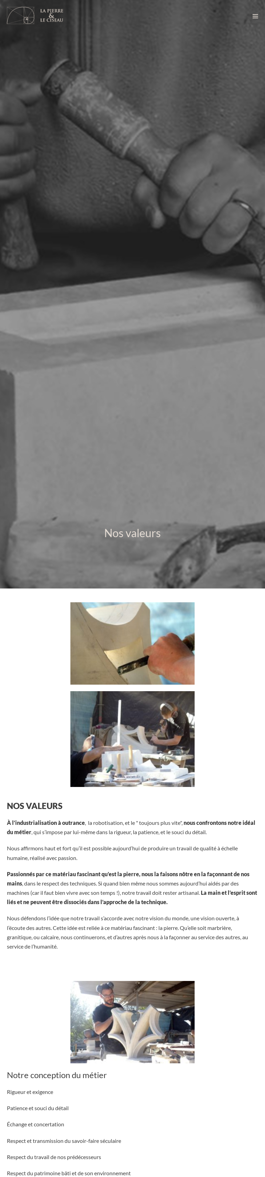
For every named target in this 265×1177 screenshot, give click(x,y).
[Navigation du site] (255, 16)
